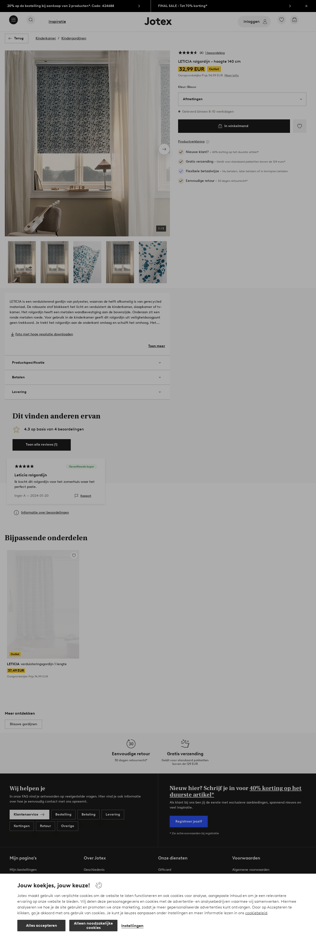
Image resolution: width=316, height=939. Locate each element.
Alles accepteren (41, 925)
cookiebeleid (256, 913)
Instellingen (132, 925)
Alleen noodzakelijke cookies (93, 925)
